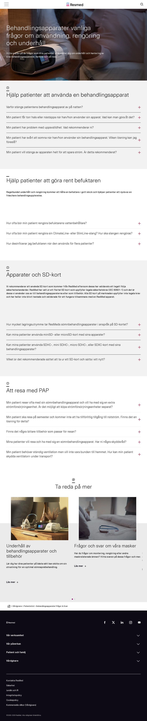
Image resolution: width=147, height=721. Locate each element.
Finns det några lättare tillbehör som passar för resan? (41, 432)
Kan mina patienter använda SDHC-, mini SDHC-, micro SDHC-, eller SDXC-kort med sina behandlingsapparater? (63, 347)
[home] (74, 4)
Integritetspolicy (14, 695)
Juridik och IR (12, 691)
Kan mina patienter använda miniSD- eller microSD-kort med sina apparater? (55, 335)
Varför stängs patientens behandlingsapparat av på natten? (44, 107)
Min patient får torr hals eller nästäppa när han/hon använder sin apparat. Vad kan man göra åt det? (70, 117)
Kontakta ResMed (14, 681)
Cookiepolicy (12, 700)
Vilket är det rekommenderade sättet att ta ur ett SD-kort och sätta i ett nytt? (55, 359)
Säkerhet (10, 686)
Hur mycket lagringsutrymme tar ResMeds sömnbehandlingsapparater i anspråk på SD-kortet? (67, 324)
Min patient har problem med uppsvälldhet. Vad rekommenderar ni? (50, 127)
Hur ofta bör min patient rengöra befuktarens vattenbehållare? (46, 223)
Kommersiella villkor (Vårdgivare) (21, 705)
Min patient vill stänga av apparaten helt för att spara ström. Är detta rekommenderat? (61, 152)
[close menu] (6, 4)
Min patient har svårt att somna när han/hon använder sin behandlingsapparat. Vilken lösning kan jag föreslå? (71, 140)
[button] (72, 599)
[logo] (10, 622)
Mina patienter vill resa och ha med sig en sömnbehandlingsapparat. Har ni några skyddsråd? (66, 442)
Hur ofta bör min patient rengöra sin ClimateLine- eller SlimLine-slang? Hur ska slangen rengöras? (69, 233)
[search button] (142, 4)
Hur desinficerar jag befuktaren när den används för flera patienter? (50, 244)
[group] (39, 542)
